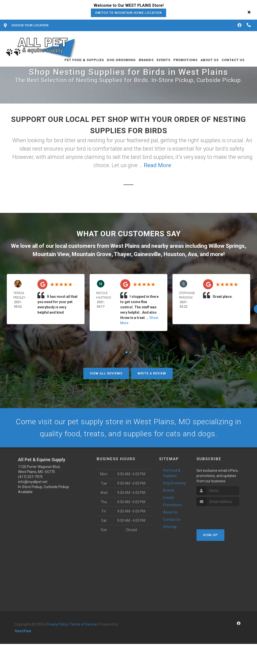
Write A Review (152, 373)
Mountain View (51, 254)
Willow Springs (227, 246)
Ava (192, 254)
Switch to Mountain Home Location (128, 13)
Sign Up (210, 535)
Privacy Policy (57, 624)
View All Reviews (106, 373)
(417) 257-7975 (30, 477)
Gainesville (147, 254)
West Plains (125, 246)
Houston (174, 254)
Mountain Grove (91, 254)
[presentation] (223, 515)
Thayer (122, 254)
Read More (157, 165)
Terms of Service (83, 624)
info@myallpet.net (32, 482)
